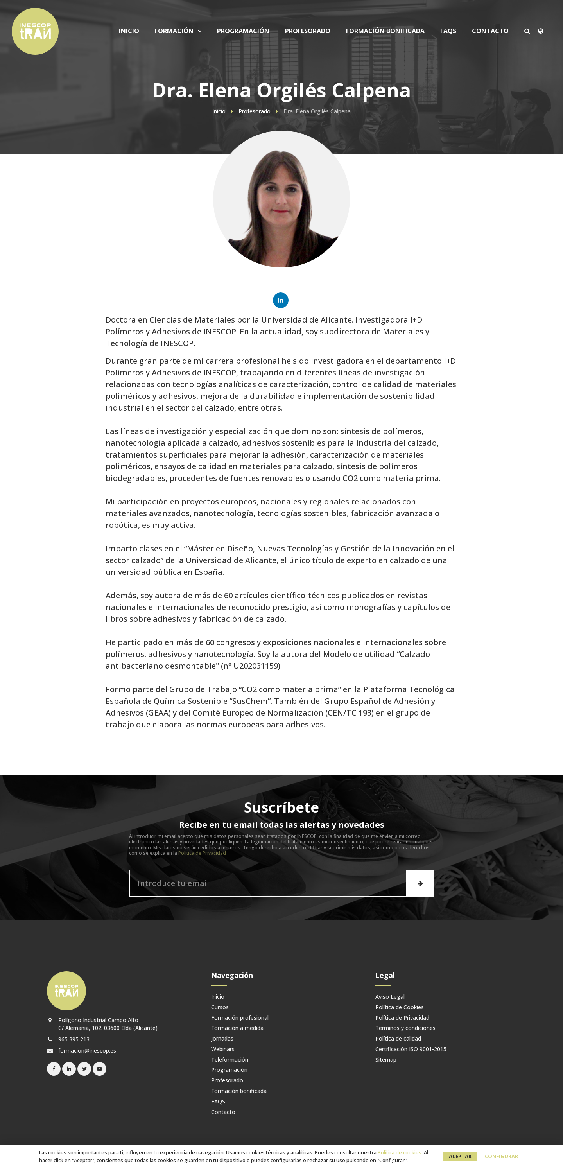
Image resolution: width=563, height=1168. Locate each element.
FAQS (448, 31)
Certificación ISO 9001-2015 (410, 1049)
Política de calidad (398, 1038)
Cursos (220, 1007)
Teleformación (229, 1060)
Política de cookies (399, 1152)
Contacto (490, 31)
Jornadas (222, 1038)
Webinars (223, 1049)
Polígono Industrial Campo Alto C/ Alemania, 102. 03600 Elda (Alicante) (102, 1023)
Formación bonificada (385, 31)
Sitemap (385, 1060)
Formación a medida (237, 1028)
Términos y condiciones (405, 1028)
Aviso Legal (390, 997)
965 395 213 (68, 1039)
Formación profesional (240, 1018)
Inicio (129, 31)
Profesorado (307, 31)
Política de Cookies (399, 1007)
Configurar (501, 1156)
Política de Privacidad (202, 853)
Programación (243, 31)
